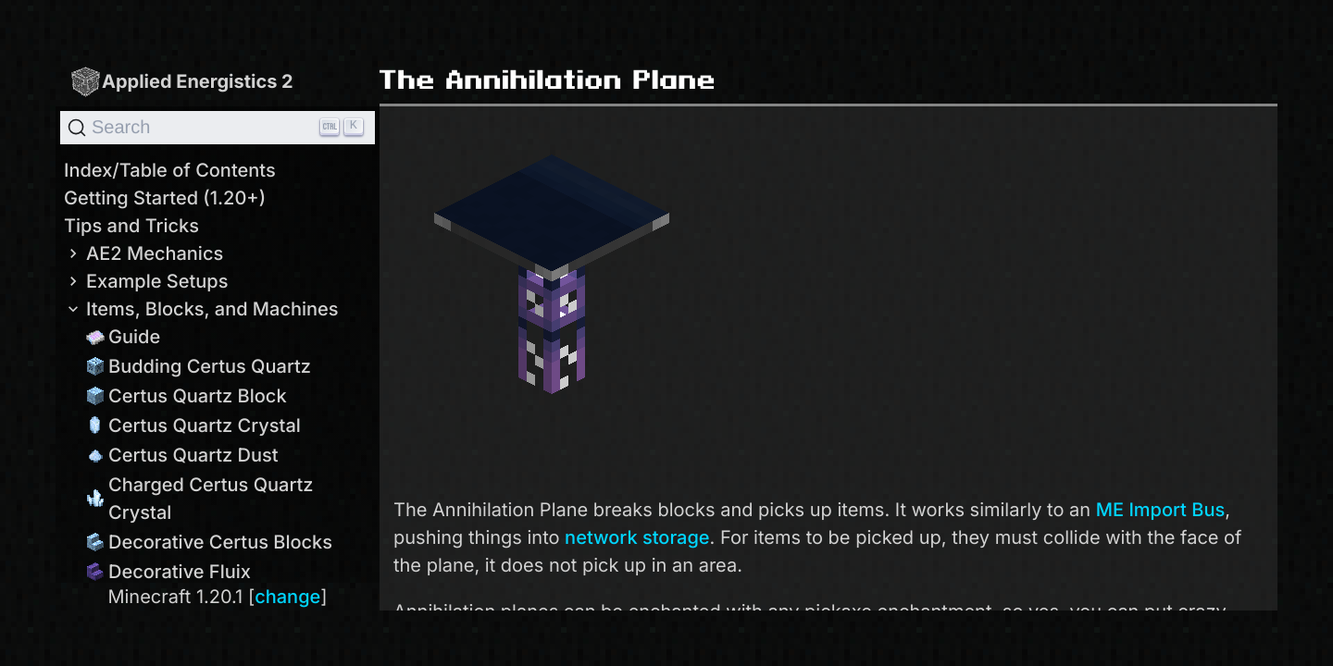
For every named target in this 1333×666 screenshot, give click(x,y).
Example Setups (146, 281)
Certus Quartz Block (186, 396)
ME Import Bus (1160, 510)
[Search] (217, 127)
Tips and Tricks (131, 226)
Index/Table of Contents (170, 170)
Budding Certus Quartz (198, 366)
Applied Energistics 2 (181, 81)
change (287, 597)
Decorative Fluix (168, 572)
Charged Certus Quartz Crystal (200, 499)
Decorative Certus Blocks (209, 542)
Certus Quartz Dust (182, 455)
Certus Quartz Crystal (193, 425)
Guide (123, 337)
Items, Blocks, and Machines (201, 309)
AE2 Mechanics (143, 253)
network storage (637, 537)
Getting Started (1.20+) (165, 198)
